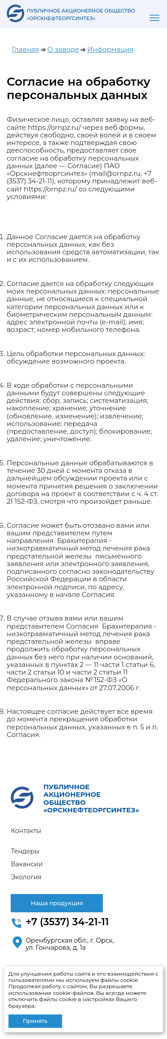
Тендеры (25, 851)
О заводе (63, 49)
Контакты (26, 831)
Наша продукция (57, 903)
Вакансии (26, 864)
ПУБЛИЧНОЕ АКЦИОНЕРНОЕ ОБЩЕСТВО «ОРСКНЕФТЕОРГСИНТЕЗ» (91, 798)
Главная (25, 49)
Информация (110, 49)
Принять (35, 1021)
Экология (26, 877)
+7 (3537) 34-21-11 (67, 922)
